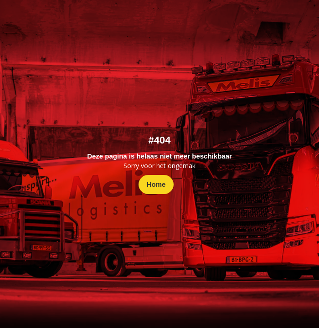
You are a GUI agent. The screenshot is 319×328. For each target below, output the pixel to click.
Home (156, 184)
